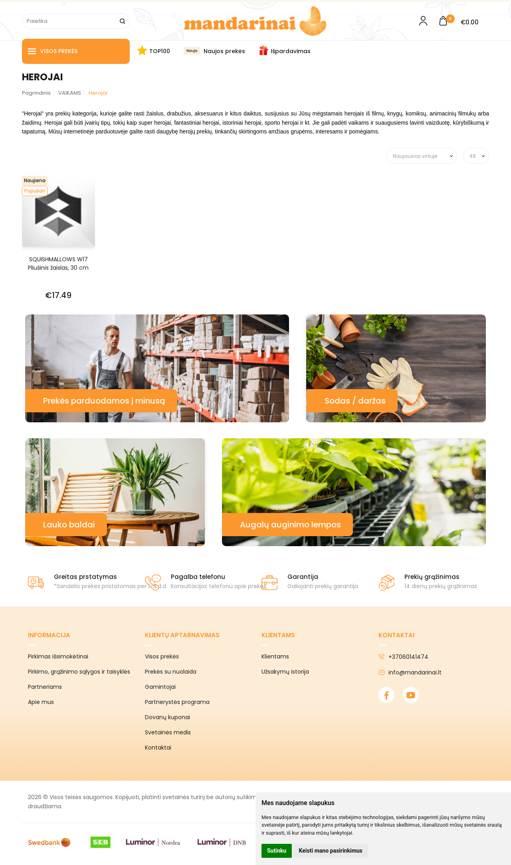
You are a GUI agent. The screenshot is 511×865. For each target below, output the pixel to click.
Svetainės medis (168, 732)
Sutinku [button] (276, 850)
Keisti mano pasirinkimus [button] (330, 850)
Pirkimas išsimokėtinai (58, 656)
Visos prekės (52, 51)
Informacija (49, 635)
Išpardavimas (291, 51)
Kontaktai (158, 748)
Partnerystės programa (177, 702)
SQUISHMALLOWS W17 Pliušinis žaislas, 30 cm (58, 263)
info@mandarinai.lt (410, 672)
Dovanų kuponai (167, 717)
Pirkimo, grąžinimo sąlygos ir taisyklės (79, 672)
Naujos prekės (224, 51)
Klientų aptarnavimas (182, 635)
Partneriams (45, 687)
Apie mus (41, 702)
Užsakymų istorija (285, 672)
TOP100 (159, 51)
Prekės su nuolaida (170, 672)
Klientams (278, 635)
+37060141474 (403, 657)
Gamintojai (160, 687)
